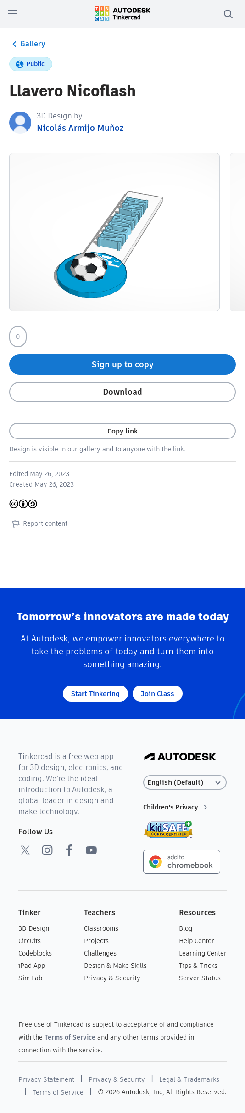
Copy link (122, 431)
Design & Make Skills (115, 965)
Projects (96, 940)
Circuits (29, 940)
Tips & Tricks (198, 965)
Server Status (200, 978)
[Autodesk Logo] (180, 757)
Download (122, 392)
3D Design (33, 928)
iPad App (31, 965)
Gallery (27, 44)
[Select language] (185, 783)
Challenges (100, 953)
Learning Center (203, 953)
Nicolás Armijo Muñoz (80, 128)
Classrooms (101, 928)
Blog (185, 928)
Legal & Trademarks (189, 1079)
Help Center (196, 940)
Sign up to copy (123, 364)
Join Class (157, 693)
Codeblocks (35, 953)
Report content (38, 524)
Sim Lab (30, 978)
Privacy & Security (112, 978)
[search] (228, 14)
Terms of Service (70, 1037)
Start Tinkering (95, 693)
